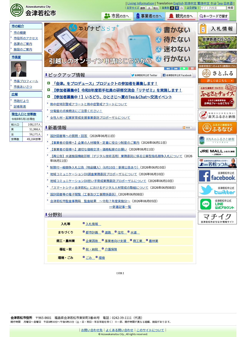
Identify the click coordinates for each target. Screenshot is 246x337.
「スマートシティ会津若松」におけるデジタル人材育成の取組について (99, 187)
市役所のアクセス (26, 38)
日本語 (228, 3)
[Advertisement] (120, 280)
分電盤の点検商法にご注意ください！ (76, 110)
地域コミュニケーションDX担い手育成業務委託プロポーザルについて (98, 180)
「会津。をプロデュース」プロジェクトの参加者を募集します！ (105, 83)
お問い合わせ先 (92, 330)
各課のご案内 (23, 43)
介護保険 (111, 249)
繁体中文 (203, 3)
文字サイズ (133, 7)
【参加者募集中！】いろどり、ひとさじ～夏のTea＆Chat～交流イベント (112, 97)
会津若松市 (42, 10)
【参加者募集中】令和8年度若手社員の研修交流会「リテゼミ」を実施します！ (117, 90)
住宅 (122, 232)
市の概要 (20, 32)
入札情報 (93, 223)
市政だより (21, 100)
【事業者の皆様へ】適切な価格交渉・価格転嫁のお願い (88, 149)
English (178, 3)
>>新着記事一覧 (120, 206)
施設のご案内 (23, 49)
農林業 (153, 240)
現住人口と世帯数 (24, 114)
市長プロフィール (26, 81)
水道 (135, 232)
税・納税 (93, 249)
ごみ (90, 257)
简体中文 (190, 3)
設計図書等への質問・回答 (69, 135)
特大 (157, 8)
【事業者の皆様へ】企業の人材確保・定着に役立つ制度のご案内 (94, 142)
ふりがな (192, 7)
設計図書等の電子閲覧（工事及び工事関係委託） (84, 194)
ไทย (220, 3)
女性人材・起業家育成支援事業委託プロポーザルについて (90, 117)
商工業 (139, 240)
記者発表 (20, 106)
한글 (213, 3)
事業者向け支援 (117, 240)
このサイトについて (150, 330)
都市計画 (93, 232)
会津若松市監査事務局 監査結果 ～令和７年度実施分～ (90, 201)
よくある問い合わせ (119, 330)
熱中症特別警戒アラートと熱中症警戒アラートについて (88, 104)
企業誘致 (93, 240)
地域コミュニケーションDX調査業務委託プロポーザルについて (93, 174)
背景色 (165, 7)
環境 (102, 257)
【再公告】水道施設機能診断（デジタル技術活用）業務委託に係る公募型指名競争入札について (116, 156)
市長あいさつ (23, 86)
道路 (109, 232)
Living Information (140, 3)
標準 (144, 8)
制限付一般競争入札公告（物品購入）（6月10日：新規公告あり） (95, 167)
